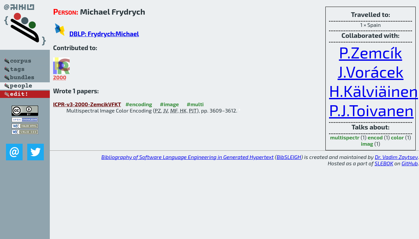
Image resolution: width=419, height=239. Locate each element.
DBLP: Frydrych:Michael (104, 34)
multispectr (344, 137)
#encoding (139, 104)
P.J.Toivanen (371, 110)
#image (169, 104)
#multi (195, 104)
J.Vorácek (371, 71)
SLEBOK (384, 163)
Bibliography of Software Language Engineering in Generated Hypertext (187, 157)
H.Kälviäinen (373, 90)
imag (367, 143)
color (397, 137)
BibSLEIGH (289, 157)
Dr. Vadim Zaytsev (396, 157)
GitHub (410, 163)
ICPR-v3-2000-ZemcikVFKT (87, 104)
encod (375, 137)
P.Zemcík (370, 52)
